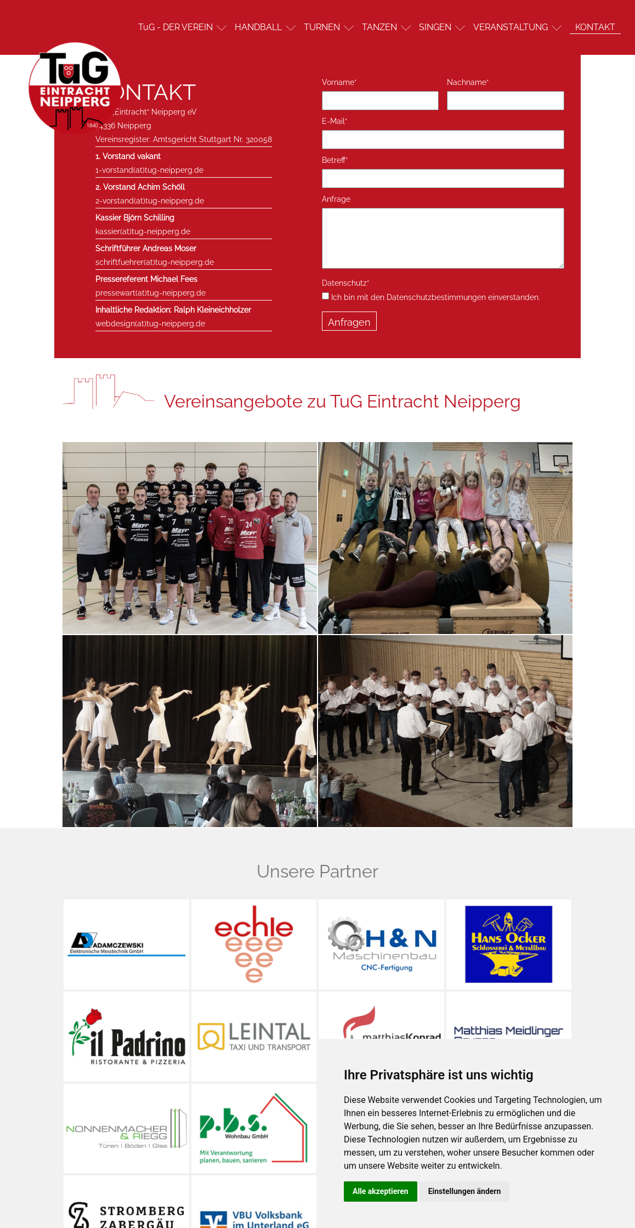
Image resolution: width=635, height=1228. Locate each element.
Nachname (468, 82)
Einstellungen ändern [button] (464, 1191)
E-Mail (335, 121)
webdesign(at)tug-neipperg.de (150, 323)
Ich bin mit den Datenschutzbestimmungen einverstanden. (431, 297)
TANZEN (379, 27)
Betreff (335, 160)
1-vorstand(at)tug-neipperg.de (149, 170)
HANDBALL (258, 27)
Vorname (339, 82)
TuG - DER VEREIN (175, 27)
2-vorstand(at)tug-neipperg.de (149, 200)
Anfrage (336, 199)
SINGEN (435, 27)
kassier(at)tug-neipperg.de (142, 231)
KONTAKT (595, 27)
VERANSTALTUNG (510, 27)
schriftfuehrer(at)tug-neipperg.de (154, 262)
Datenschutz (346, 283)
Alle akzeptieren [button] (381, 1191)
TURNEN (322, 27)
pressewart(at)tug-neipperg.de (150, 292)
